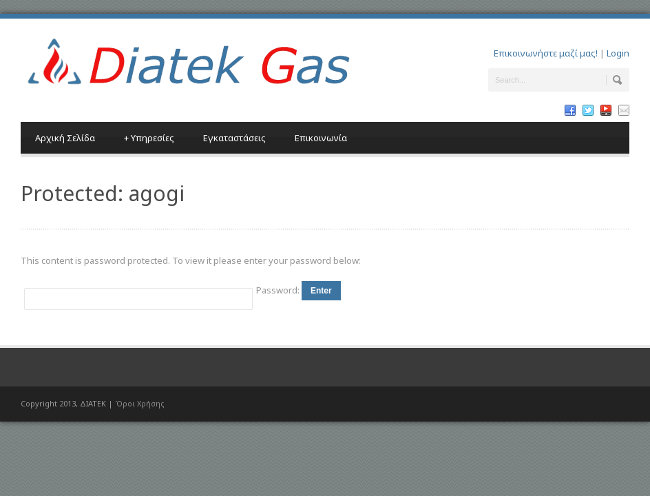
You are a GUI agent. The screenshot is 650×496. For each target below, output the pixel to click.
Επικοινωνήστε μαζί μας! (546, 53)
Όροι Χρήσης (140, 403)
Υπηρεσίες (149, 138)
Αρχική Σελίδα (65, 138)
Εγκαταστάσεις (234, 138)
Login (618, 53)
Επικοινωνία (321, 138)
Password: (279, 290)
